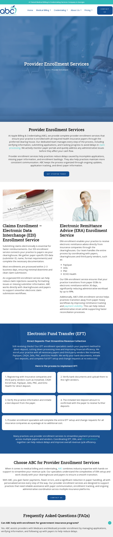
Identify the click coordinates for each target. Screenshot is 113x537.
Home (47, 70)
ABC (60, 468)
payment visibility (73, 306)
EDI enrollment (89, 439)
